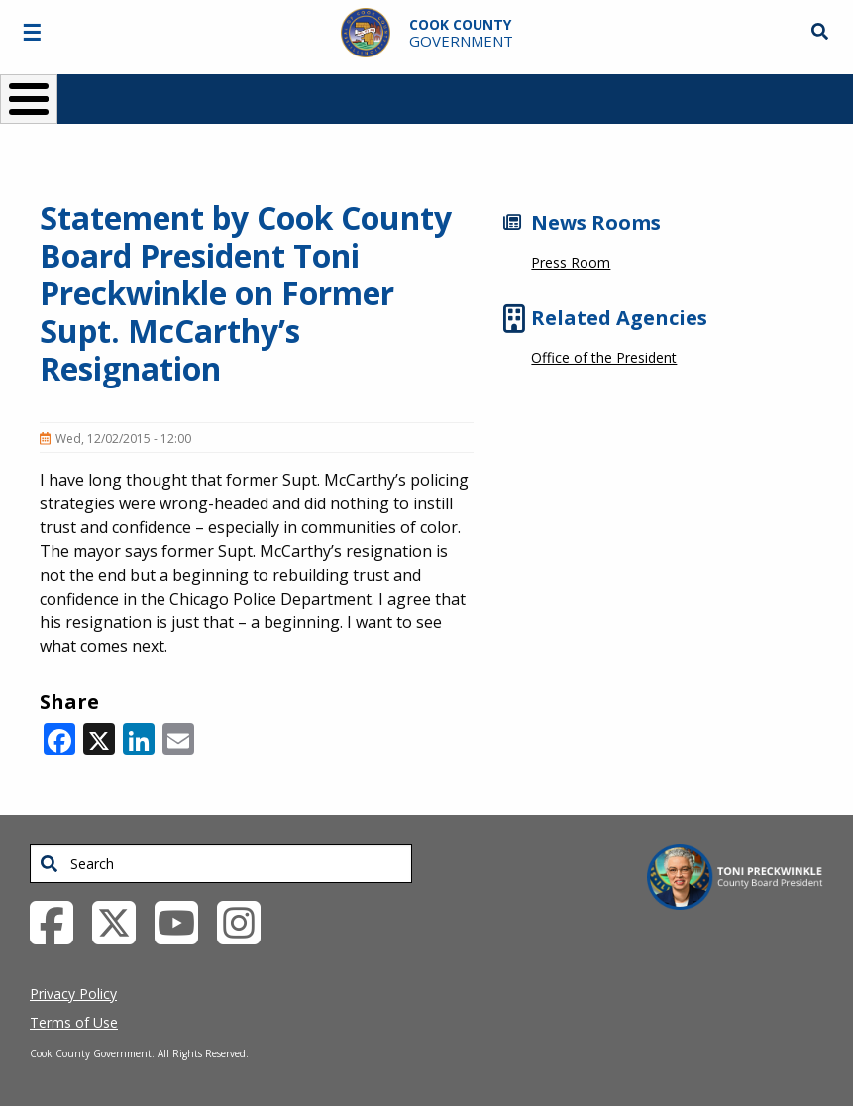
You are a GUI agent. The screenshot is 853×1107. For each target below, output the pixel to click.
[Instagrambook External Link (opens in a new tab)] (246, 921)
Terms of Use (74, 1022)
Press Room (570, 262)
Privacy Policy (73, 993)
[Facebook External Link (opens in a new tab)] (59, 921)
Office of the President (604, 357)
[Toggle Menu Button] (28, 99)
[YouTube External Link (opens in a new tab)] (184, 921)
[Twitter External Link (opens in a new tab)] (121, 921)
